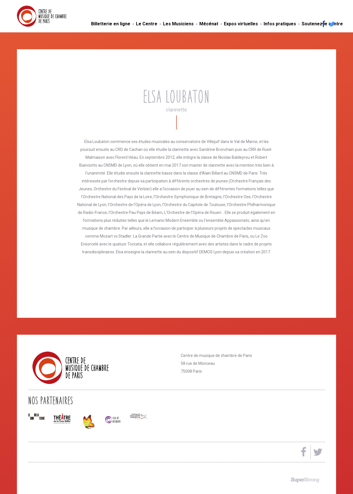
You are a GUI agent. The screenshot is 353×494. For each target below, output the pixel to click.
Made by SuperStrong (305, 480)
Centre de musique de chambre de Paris (55, 16)
